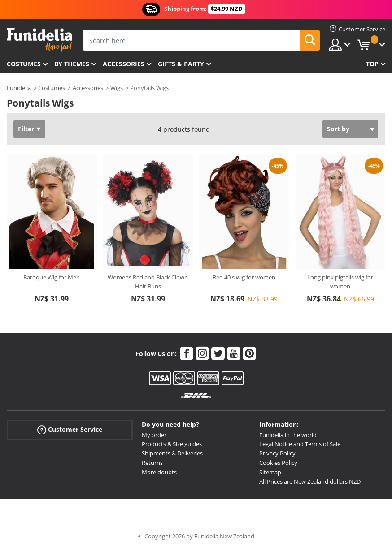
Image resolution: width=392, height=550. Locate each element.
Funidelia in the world (288, 435)
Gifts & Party (181, 64)
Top (372, 64)
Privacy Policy (277, 453)
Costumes (24, 64)
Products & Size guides (172, 444)
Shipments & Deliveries (172, 453)
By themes (71, 64)
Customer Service (69, 429)
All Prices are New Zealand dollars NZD (310, 481)
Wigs (116, 88)
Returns (152, 463)
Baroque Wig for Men (51, 277)
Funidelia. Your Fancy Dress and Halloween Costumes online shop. (39, 40)
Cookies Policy (278, 463)
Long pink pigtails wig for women (340, 281)
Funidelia (19, 88)
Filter (26, 129)
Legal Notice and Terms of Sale (299, 444)
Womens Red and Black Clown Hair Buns (148, 281)
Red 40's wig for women (244, 277)
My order (154, 435)
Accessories (123, 64)
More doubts (159, 472)
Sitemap (270, 472)
